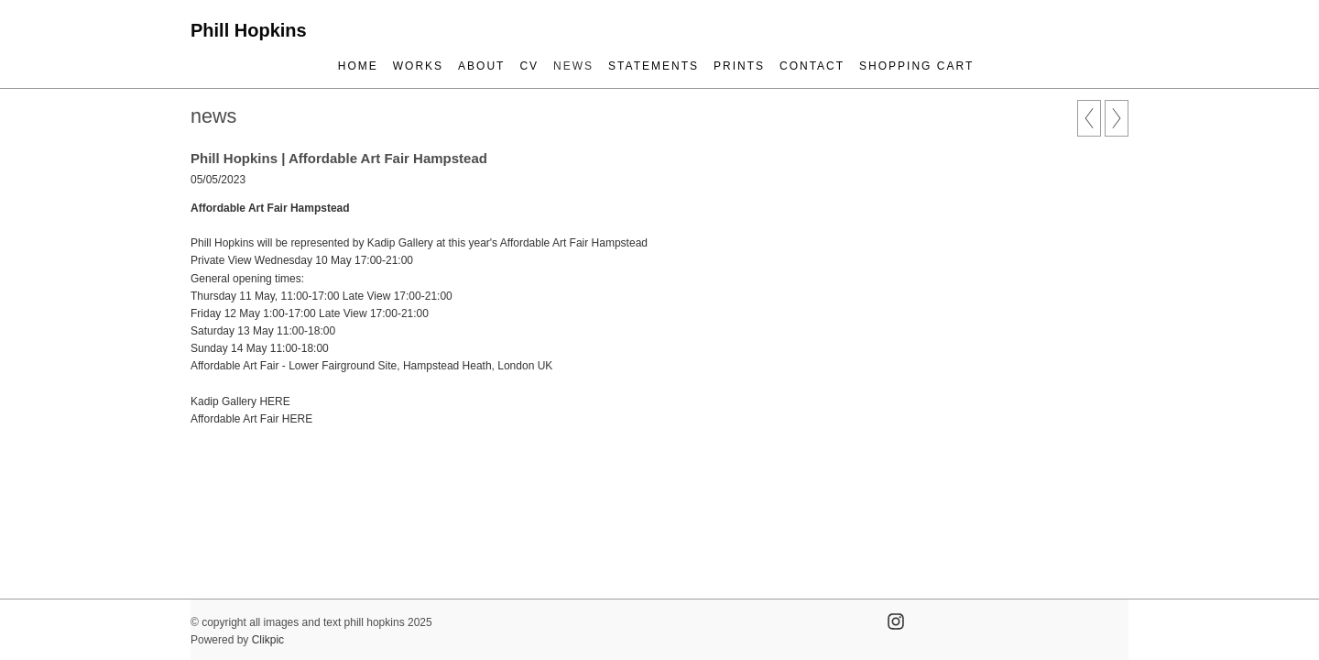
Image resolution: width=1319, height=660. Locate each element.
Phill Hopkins (249, 30)
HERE (274, 401)
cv (529, 66)
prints (739, 66)
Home (358, 66)
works (418, 66)
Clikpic (268, 639)
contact (812, 66)
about (481, 66)
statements (653, 66)
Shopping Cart (916, 66)
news (573, 66)
